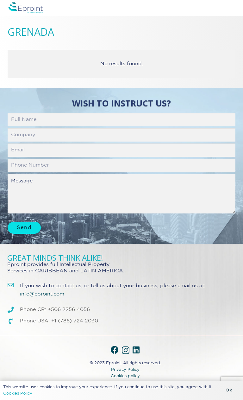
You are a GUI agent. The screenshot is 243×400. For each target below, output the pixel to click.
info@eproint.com (42, 294)
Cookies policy (125, 376)
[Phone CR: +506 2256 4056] (13, 310)
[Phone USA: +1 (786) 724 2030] (13, 321)
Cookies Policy (17, 393)
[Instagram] (125, 350)
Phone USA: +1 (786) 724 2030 (59, 321)
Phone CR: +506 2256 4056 (55, 309)
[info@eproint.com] (13, 285)
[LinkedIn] (136, 350)
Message (121, 193)
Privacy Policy (125, 369)
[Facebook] (115, 350)
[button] (233, 8)
